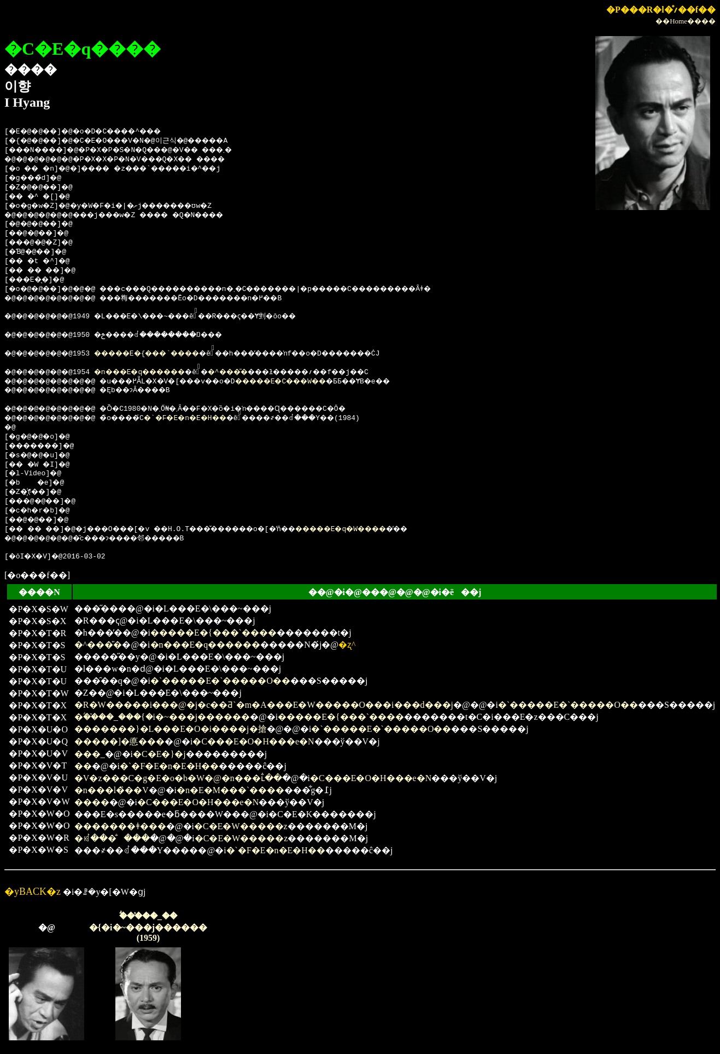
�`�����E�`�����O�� (220, 680)
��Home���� (685, 21)
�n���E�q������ (155, 372)
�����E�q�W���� (390, 529)
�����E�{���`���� (164, 354)
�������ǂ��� (120, 826)
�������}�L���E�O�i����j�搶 (170, 728)
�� (83, 766)
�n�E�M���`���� (230, 790)
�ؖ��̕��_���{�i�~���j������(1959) (148, 926)
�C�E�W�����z (241, 826)
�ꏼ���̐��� (112, 838)
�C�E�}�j (159, 754)
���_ (89, 754)
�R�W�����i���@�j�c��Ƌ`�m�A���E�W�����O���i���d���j (263, 704)
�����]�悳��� (119, 741)
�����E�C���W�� (318, 382)
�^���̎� (258, 372)
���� (91, 802)
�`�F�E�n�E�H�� (209, 418)
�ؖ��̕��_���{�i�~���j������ (162, 716)
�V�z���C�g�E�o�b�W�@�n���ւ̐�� (178, 778)
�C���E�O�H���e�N (253, 741)
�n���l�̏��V (111, 790)
